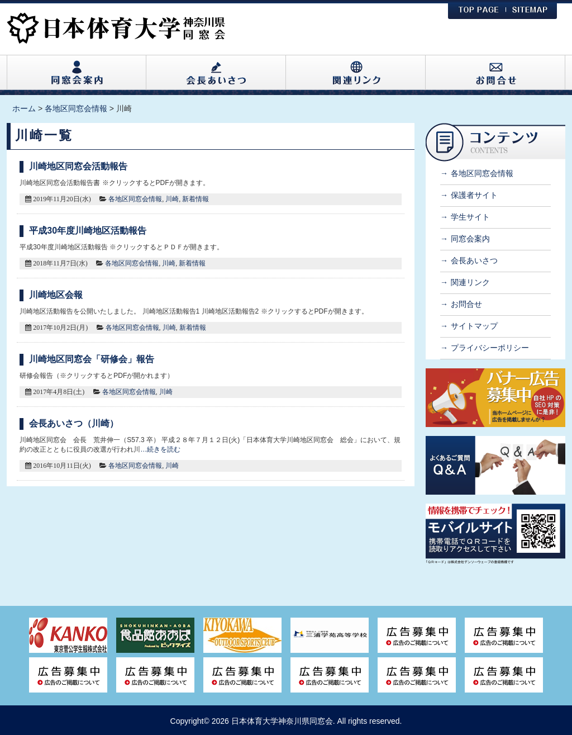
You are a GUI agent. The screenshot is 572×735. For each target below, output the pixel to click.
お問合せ (466, 304)
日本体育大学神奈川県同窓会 (282, 721)
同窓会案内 (470, 238)
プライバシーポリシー (490, 347)
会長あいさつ (474, 260)
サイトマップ (474, 325)
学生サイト (470, 216)
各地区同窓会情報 (135, 199)
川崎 (172, 199)
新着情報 (195, 199)
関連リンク (470, 282)
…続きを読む (160, 449)
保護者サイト (474, 195)
